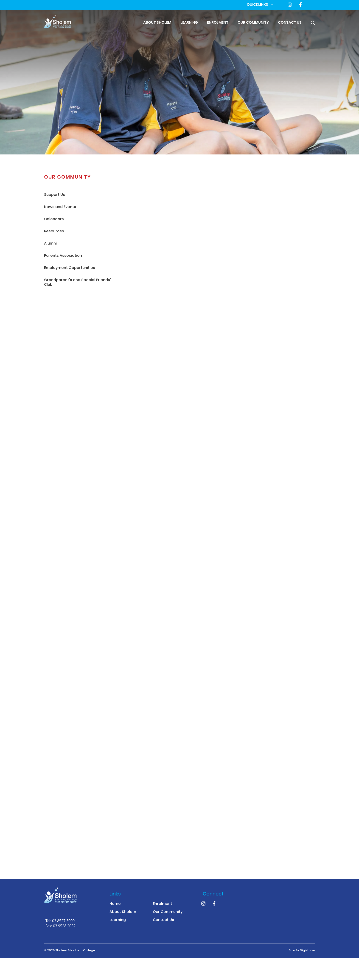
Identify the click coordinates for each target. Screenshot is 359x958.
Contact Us (290, 23)
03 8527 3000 (63, 920)
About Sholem (157, 23)
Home (115, 904)
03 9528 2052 (64, 925)
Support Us (54, 195)
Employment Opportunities (69, 268)
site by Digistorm (302, 950)
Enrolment (217, 23)
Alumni (50, 243)
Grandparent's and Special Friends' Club (77, 282)
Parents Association (63, 256)
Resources (54, 231)
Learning (189, 23)
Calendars (54, 219)
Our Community (253, 23)
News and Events (60, 207)
